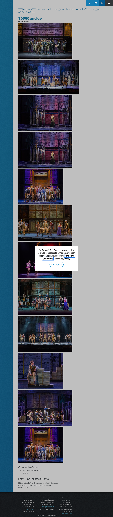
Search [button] (102, 3)
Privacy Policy (63, 258)
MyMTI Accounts (89, 3)
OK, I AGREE (56, 264)
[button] (95, 3)
